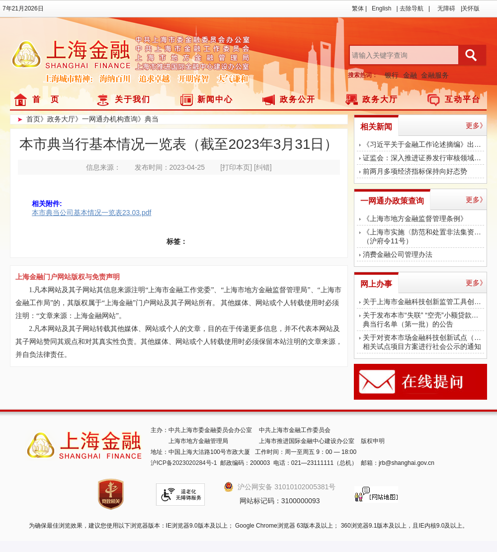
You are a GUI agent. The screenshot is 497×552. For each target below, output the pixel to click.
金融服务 (435, 75)
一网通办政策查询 (392, 201)
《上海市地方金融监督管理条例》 (415, 218)
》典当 (148, 119)
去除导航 (411, 8)
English (381, 8)
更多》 (476, 125)
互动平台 (463, 99)
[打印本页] (236, 167)
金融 (410, 75)
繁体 (358, 8)
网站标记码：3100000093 (280, 501)
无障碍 (446, 8)
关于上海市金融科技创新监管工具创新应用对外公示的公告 (423, 302)
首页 (33, 119)
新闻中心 (215, 99)
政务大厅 (380, 99)
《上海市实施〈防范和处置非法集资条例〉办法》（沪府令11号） (423, 236)
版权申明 (373, 441)
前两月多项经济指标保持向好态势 (415, 171)
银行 (392, 75)
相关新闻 (376, 126)
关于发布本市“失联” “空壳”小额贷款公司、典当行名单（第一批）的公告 (423, 319)
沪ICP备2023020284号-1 (184, 462)
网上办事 (376, 284)
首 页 (46, 99)
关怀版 (471, 8)
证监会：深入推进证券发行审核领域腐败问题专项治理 (423, 158)
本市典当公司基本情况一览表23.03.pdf (91, 213)
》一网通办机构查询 (106, 119)
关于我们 (133, 99)
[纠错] (263, 167)
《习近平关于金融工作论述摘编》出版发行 (423, 144)
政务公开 (298, 99)
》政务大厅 (57, 119)
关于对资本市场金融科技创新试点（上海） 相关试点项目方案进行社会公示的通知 (423, 341)
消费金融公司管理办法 (397, 254)
